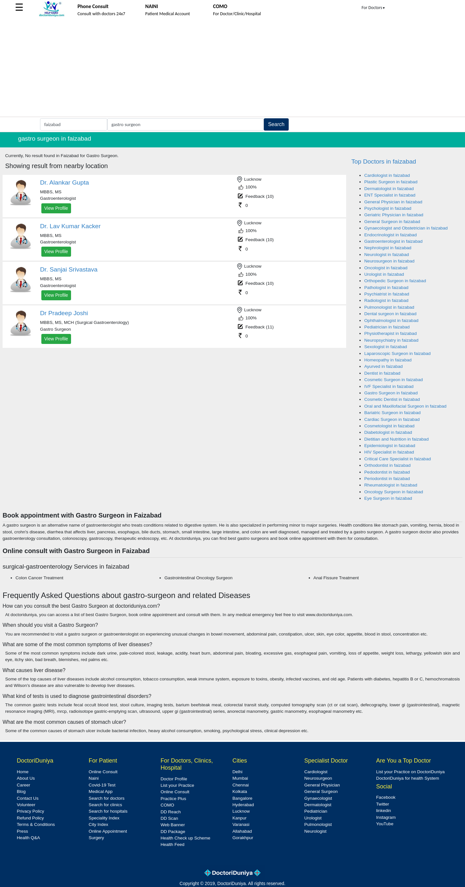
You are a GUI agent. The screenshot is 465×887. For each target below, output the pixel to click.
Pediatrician (315, 811)
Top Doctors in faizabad (383, 161)
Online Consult (103, 771)
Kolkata (239, 791)
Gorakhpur (242, 837)
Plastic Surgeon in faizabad (391, 181)
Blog (21, 791)
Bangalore (242, 798)
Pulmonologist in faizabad (389, 307)
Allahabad (242, 831)
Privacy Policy (30, 811)
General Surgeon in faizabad (392, 221)
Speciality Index (104, 818)
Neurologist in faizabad (386, 254)
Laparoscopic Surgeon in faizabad (397, 353)
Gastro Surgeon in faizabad (391, 392)
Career (23, 785)
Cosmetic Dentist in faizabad (392, 399)
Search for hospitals (108, 811)
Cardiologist (315, 771)
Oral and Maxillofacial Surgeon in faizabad (405, 406)
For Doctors (374, 7)
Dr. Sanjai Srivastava (69, 269)
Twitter (382, 804)
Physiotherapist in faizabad (390, 333)
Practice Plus (173, 798)
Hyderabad (243, 804)
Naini (94, 778)
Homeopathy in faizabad (388, 360)
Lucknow (241, 811)
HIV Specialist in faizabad (389, 452)
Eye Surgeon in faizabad (388, 498)
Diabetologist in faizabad (388, 432)
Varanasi (241, 824)
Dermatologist (317, 804)
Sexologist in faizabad (385, 346)
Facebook (386, 797)
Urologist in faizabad (384, 274)
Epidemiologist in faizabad (389, 445)
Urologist (313, 818)
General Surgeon (321, 791)
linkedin (383, 810)
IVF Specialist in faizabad (389, 386)
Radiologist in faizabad (386, 300)
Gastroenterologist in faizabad (393, 241)
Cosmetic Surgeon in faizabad (393, 379)
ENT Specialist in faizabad (389, 195)
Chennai (240, 785)
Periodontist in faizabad (387, 478)
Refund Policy (30, 818)
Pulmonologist (318, 824)
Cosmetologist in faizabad (389, 425)
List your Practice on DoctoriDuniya (410, 771)
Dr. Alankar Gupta (64, 182)
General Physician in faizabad (393, 201)
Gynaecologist (318, 798)
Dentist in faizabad (382, 373)
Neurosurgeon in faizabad (389, 261)
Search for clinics (105, 804)
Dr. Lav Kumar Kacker (70, 226)
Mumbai (240, 778)
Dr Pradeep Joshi (64, 313)
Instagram (386, 817)
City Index (98, 824)
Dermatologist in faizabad (389, 188)
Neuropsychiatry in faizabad (391, 340)
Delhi (237, 771)
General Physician (322, 785)
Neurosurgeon (318, 778)
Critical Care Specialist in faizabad (397, 458)
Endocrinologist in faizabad (390, 234)
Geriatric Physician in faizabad (393, 214)
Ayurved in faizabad (383, 366)
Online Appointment (108, 831)
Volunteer (26, 804)
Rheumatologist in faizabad (390, 485)
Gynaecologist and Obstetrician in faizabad (406, 228)
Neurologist (315, 831)
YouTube (384, 823)
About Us (26, 778)
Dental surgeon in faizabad (390, 313)
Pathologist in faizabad (386, 287)
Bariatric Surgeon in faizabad (392, 412)
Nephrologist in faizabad (387, 247)
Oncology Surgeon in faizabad (393, 491)
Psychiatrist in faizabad (386, 294)
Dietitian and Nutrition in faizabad (396, 439)
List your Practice (177, 785)
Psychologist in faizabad (387, 208)
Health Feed (172, 844)
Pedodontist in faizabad (387, 472)
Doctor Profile (173, 778)
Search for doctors (107, 798)
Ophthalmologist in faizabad (391, 320)
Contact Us (27, 798)
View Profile (56, 208)
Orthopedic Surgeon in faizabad (395, 280)
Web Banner (172, 824)
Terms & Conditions (36, 824)
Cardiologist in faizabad (387, 175)
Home (22, 771)
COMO (167, 805)
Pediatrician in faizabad (387, 327)
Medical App (101, 791)
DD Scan (169, 818)
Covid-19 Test (102, 785)
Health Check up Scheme (185, 838)
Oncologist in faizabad (386, 267)
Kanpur (239, 818)
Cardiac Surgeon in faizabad (392, 419)
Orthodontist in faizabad (387, 465)
